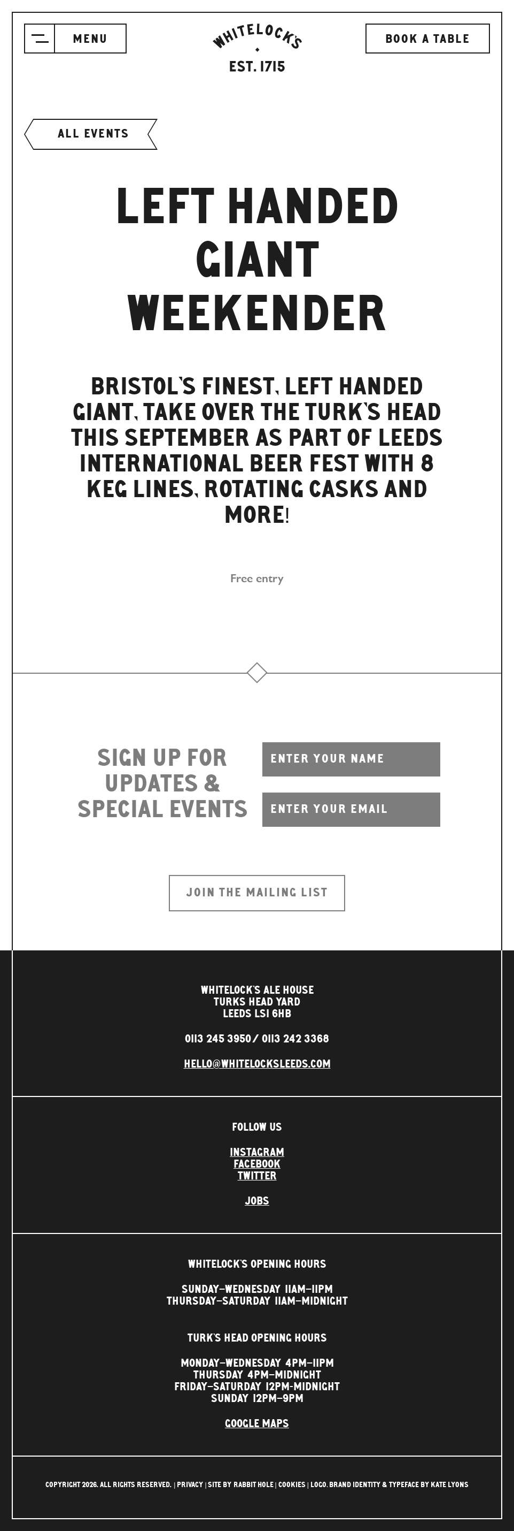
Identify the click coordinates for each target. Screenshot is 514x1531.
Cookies (292, 1485)
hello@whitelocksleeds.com (257, 1064)
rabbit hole (253, 1485)
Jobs (257, 1201)
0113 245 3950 (218, 1039)
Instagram (257, 1152)
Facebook (257, 1164)
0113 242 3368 (295, 1039)
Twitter (257, 1176)
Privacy (190, 1485)
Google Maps (257, 1424)
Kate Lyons (450, 1485)
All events (91, 134)
